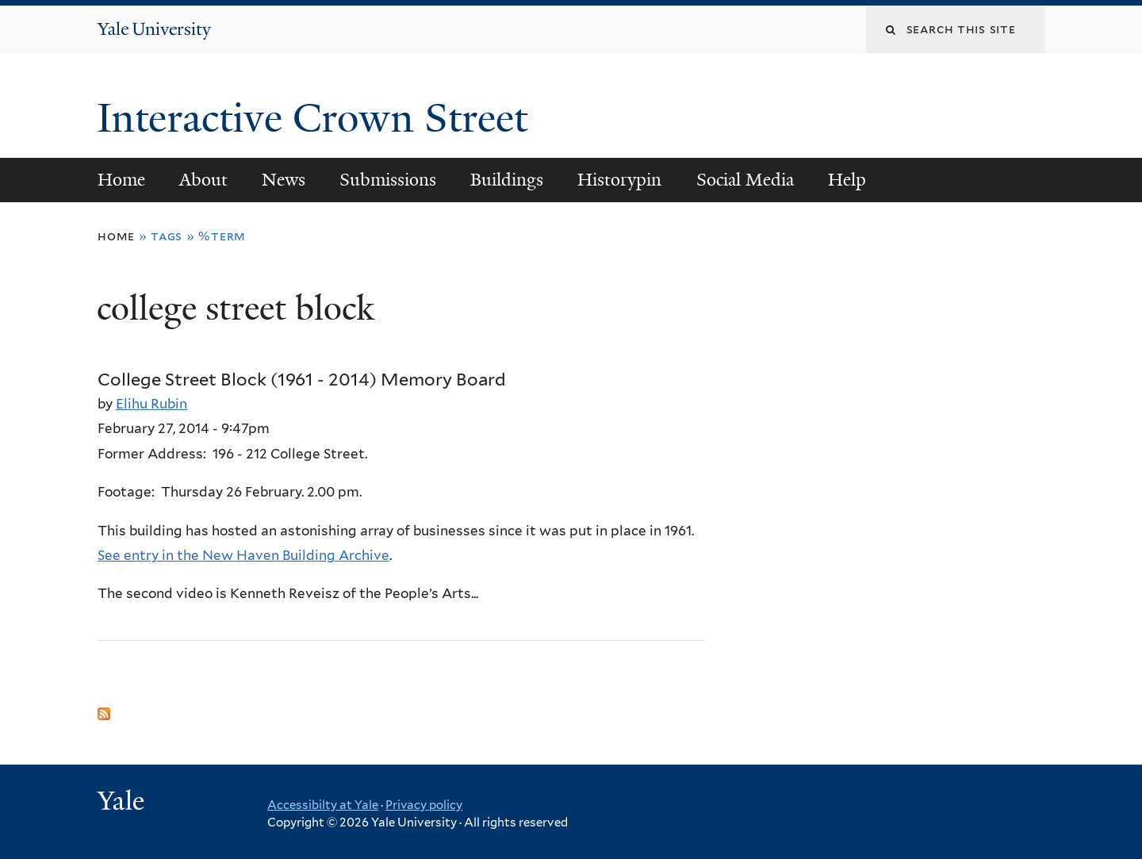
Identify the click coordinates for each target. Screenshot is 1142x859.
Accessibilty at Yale (322, 805)
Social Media (745, 179)
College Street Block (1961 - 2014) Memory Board (302, 379)
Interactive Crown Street (317, 118)
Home (121, 179)
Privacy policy (423, 805)
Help (847, 179)
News (283, 179)
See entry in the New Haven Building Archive (243, 555)
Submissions (387, 179)
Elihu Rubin (151, 404)
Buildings (506, 179)
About (203, 179)
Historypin (619, 179)
